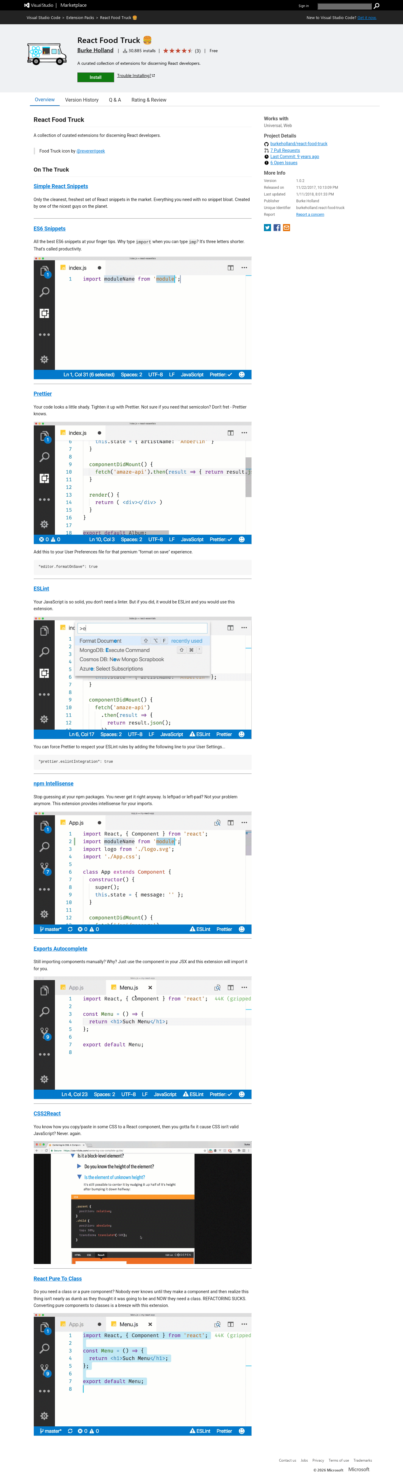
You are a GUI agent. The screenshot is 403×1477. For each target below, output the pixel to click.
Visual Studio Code (43, 17)
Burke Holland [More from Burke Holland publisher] (95, 50)
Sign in (304, 5)
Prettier (43, 394)
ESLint (41, 589)
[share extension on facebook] (277, 229)
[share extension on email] (286, 229)
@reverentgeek (90, 151)
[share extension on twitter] (268, 229)
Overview (45, 100)
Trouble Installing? (136, 75)
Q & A (115, 100)
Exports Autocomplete (60, 949)
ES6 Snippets (50, 229)
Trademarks (363, 1460)
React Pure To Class (58, 1279)
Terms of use (339, 1460)
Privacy (318, 1460)
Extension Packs (80, 17)
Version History (82, 100)
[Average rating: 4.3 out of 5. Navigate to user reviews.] (181, 50)
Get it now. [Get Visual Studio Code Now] (367, 17)
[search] (344, 6)
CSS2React (47, 1114)
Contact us (287, 1460)
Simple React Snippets (61, 186)
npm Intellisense (54, 784)
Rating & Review (148, 100)
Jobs (304, 1460)
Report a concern (310, 214)
